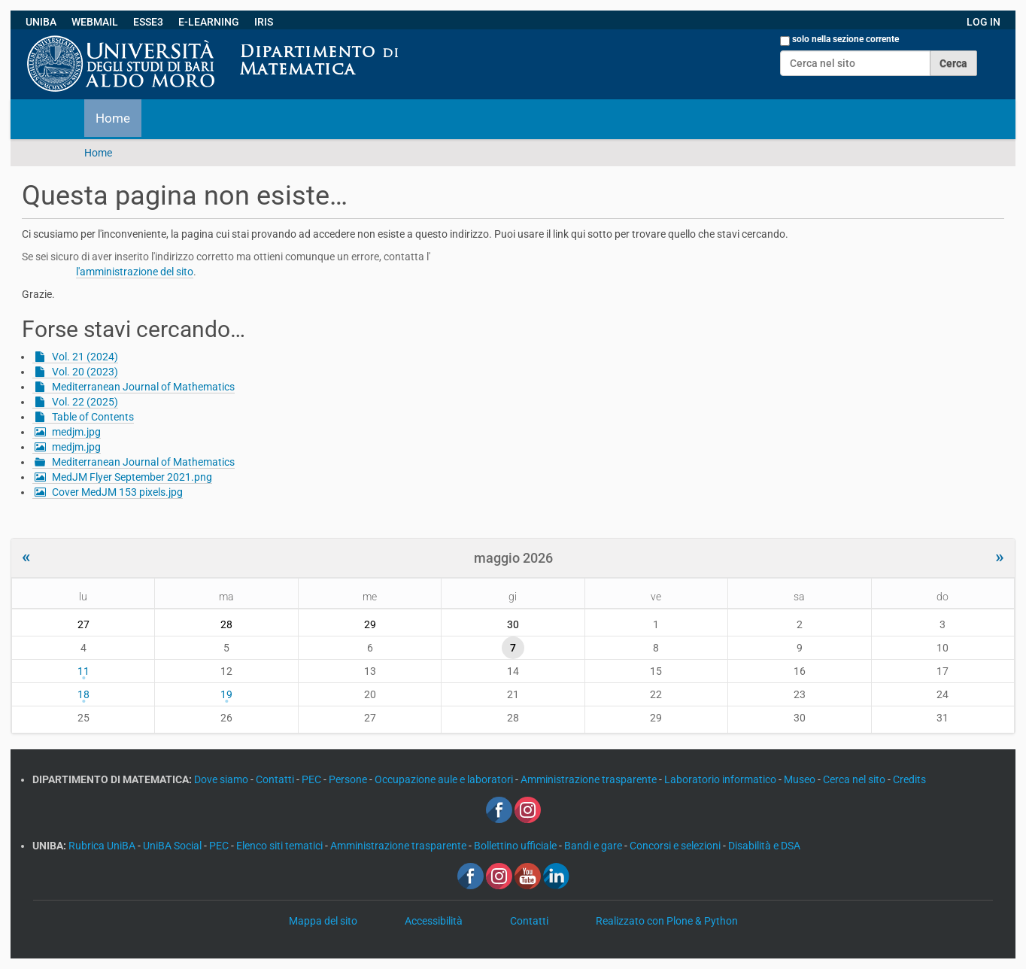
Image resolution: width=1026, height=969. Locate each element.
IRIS (263, 22)
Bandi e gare (594, 846)
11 (83, 671)
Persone (349, 779)
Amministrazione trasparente (590, 779)
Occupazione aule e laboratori (445, 779)
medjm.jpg (76, 432)
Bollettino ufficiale (516, 846)
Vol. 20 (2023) (85, 372)
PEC (312, 779)
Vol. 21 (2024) (85, 357)
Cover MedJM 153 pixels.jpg (117, 492)
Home (113, 118)
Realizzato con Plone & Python (667, 921)
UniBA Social (172, 846)
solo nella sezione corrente (845, 39)
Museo (801, 779)
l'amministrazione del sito (134, 272)
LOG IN (983, 22)
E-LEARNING (208, 22)
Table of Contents (93, 417)
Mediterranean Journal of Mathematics (143, 387)
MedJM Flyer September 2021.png (132, 477)
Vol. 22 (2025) (85, 402)
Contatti (276, 779)
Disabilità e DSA (764, 846)
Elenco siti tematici (280, 846)
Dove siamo (222, 779)
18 (83, 694)
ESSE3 (148, 22)
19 (226, 694)
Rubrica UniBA (103, 846)
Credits (909, 779)
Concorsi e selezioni (676, 846)
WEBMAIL (94, 22)
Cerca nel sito (855, 779)
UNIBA (41, 22)
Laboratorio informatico (721, 779)
